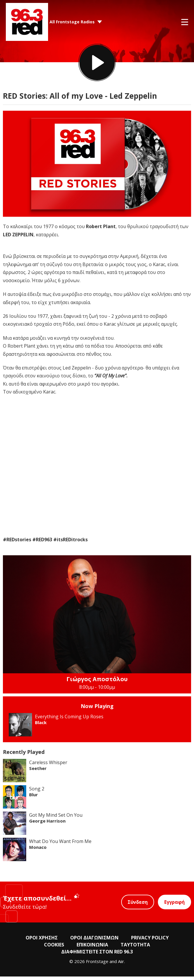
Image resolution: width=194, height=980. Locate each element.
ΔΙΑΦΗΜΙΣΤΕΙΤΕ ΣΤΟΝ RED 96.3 (97, 955)
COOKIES (54, 948)
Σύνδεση (138, 905)
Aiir (121, 965)
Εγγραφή (174, 905)
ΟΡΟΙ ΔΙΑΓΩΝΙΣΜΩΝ (94, 941)
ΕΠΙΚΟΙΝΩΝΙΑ (92, 948)
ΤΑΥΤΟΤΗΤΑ (135, 948)
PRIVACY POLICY (150, 941)
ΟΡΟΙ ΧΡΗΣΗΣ (42, 941)
